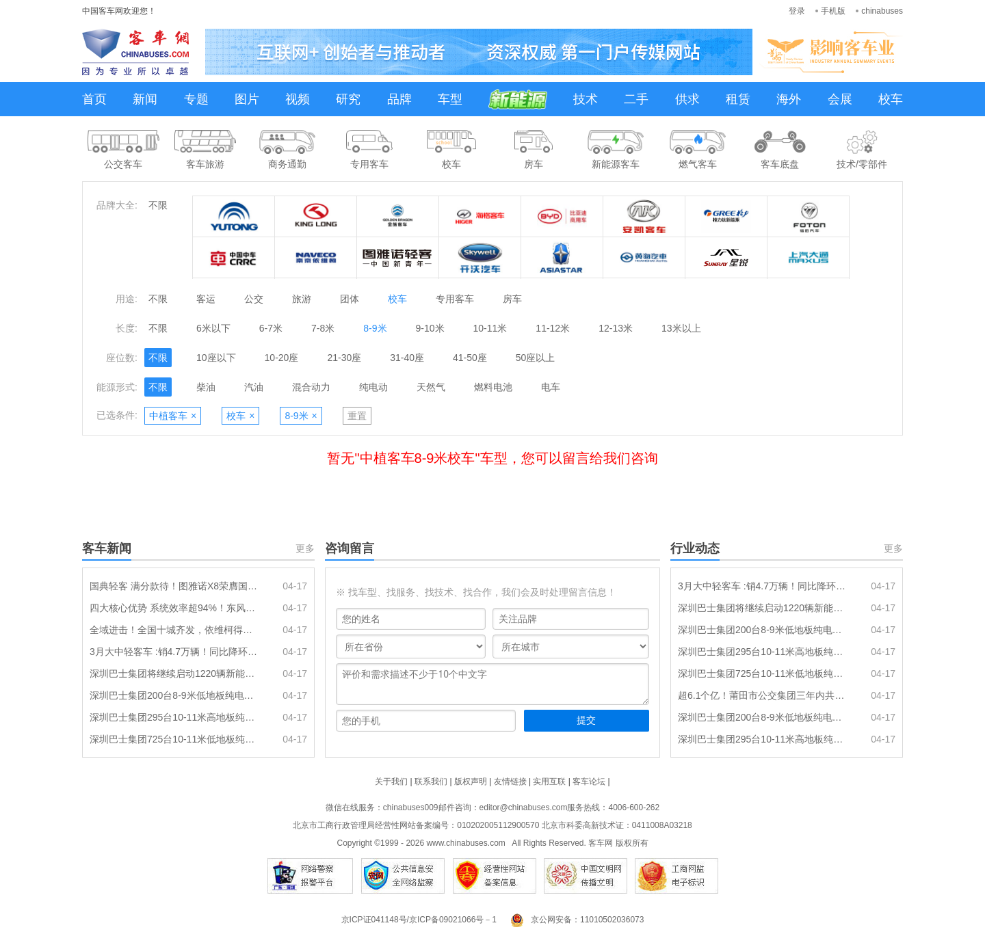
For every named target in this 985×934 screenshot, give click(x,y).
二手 (636, 99)
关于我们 (391, 781)
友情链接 (510, 781)
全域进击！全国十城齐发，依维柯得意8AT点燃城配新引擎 (174, 629)
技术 (585, 99)
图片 (247, 99)
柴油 (205, 387)
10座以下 (216, 357)
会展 (840, 99)
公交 (253, 298)
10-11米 (490, 328)
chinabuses (882, 11)
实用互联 (549, 781)
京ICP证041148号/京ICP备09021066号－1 (419, 919)
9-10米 (430, 328)
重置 (357, 415)
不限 (158, 205)
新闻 (145, 99)
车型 (450, 99)
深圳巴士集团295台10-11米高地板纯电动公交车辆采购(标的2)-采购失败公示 (763, 739)
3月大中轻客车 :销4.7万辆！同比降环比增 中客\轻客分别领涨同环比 (174, 651)
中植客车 (172, 415)
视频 (297, 99)
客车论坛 (589, 781)
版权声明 (470, 781)
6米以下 (213, 328)
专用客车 (455, 298)
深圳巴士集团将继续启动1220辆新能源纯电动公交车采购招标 (174, 673)
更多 (305, 548)
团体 (349, 298)
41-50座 (470, 357)
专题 (196, 99)
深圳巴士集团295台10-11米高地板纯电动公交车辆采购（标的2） (174, 717)
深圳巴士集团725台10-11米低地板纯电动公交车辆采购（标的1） (174, 739)
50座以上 (535, 357)
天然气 (431, 387)
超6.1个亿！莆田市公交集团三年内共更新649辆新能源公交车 (763, 695)
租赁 (738, 99)
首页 (94, 99)
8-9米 (374, 328)
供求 (687, 99)
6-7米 (271, 328)
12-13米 (616, 328)
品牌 (399, 99)
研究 (348, 99)
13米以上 (681, 328)
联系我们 (431, 781)
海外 (788, 99)
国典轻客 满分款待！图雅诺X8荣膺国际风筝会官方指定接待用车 (174, 586)
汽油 (253, 387)
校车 (890, 99)
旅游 (301, 298)
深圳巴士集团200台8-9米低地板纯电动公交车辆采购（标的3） (174, 695)
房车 (512, 298)
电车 (550, 387)
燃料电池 (493, 387)
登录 (797, 11)
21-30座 (344, 357)
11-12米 (553, 328)
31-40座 (407, 357)
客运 (205, 298)
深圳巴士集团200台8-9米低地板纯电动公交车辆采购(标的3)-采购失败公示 (763, 717)
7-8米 (322, 328)
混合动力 (311, 387)
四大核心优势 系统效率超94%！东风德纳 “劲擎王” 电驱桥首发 (174, 607)
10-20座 (282, 357)
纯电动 (373, 387)
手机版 (833, 11)
